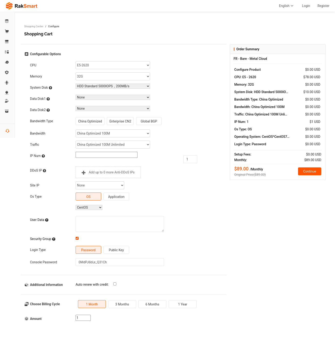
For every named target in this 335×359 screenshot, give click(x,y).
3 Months (122, 304)
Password (88, 250)
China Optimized (90, 121)
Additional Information (46, 285)
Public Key (116, 250)
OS (88, 197)
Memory (36, 76)
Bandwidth (37, 133)
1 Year (182, 304)
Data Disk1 (40, 99)
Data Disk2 (40, 110)
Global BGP (149, 121)
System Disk (41, 87)
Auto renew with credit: (92, 284)
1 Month (92, 304)
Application (116, 197)
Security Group (42, 239)
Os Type (36, 196)
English (287, 5)
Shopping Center (33, 26)
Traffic (34, 144)
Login (306, 6)
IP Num (37, 156)
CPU (33, 65)
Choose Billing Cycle (45, 304)
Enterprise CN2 (120, 121)
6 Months (152, 304)
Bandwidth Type (41, 121)
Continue (309, 171)
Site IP (34, 185)
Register (323, 6)
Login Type (38, 250)
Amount (36, 319)
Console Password (43, 262)
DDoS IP (38, 170)
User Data (39, 220)
